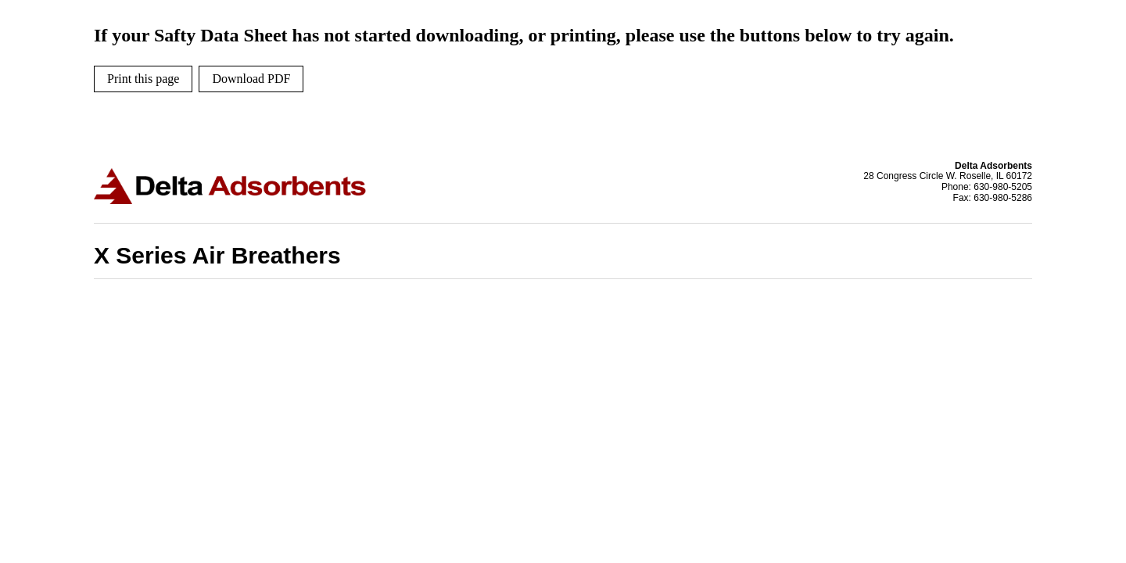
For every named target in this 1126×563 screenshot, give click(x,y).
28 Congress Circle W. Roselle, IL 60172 (947, 176)
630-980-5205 (1003, 186)
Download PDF (251, 78)
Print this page (143, 78)
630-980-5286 (1003, 197)
